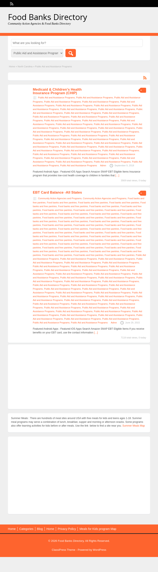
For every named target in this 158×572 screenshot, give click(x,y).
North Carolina (25, 66)
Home (12, 66)
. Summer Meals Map (133, 425)
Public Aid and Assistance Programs (56, 97)
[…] (117, 175)
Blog (40, 529)
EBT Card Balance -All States (57, 192)
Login (145, 3)
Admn (103, 165)
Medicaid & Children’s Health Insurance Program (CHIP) (57, 91)
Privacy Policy (67, 529)
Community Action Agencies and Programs (60, 198)
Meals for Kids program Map (97, 529)
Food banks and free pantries (62, 202)
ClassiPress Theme (63, 549)
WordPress (99, 549)
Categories (26, 529)
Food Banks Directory (47, 16)
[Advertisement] (79, 377)
